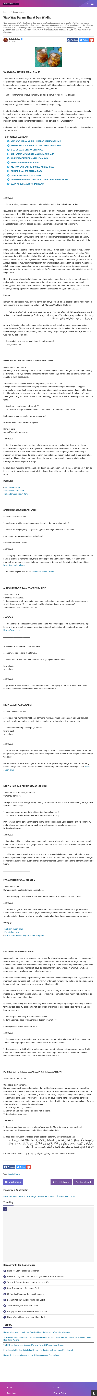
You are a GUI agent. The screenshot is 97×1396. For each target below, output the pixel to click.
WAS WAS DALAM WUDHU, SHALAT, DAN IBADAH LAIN (36, 141)
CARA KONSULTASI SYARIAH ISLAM (27, 184)
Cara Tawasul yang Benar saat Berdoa (24, 1288)
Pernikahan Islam (12, 932)
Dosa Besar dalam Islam (14, 565)
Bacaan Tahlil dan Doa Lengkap (19, 1265)
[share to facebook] (72, 40)
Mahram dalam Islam (13, 929)
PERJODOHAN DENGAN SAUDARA (26, 171)
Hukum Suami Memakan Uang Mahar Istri (26, 1317)
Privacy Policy (59, 1393)
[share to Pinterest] (91, 40)
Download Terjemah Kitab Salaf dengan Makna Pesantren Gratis (36, 1276)
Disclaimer (11, 1393)
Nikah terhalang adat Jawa (16, 494)
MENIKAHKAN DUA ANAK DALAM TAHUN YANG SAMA (36, 145)
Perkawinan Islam (12, 487)
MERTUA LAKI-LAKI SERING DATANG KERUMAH (33, 167)
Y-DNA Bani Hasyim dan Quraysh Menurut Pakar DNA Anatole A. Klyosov (33, 1345)
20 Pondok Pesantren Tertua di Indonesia (25, 1294)
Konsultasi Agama (14, 1174)
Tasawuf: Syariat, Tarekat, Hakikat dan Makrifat (28, 1282)
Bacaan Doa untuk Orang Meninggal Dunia (26, 1300)
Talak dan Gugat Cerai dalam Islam (22, 1305)
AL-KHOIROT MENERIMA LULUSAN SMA (29, 158)
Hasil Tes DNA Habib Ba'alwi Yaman (23, 1271)
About (9, 1387)
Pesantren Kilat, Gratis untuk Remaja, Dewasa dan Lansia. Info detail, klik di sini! (39, 1196)
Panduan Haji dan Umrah (43, 572)
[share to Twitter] (84, 40)
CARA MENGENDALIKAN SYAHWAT (27, 175)
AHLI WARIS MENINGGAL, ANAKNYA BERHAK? (32, 154)
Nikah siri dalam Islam (14, 490)
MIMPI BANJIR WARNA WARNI (25, 162)
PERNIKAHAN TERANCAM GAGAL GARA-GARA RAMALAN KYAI (40, 179)
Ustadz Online (16, 39)
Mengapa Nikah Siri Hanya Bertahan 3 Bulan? (27, 1311)
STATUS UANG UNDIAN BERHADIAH (27, 150)
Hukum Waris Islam (12, 630)
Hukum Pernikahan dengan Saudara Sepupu (24, 935)
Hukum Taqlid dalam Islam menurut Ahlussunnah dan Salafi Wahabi (31, 1355)
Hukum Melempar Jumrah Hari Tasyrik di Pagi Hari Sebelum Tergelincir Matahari (37, 1332)
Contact (56, 1387)
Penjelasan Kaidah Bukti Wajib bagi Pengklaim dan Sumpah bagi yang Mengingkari (38, 1350)
